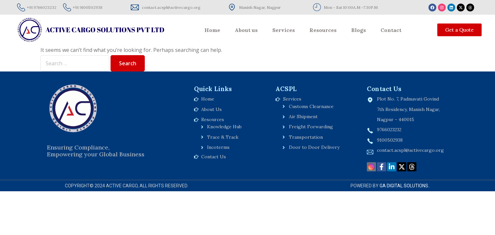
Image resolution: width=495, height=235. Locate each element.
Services (283, 30)
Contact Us (384, 89)
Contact (391, 30)
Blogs (358, 30)
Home (212, 30)
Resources (323, 30)
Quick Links (213, 89)
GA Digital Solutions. (404, 185)
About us (246, 30)
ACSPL (286, 89)
